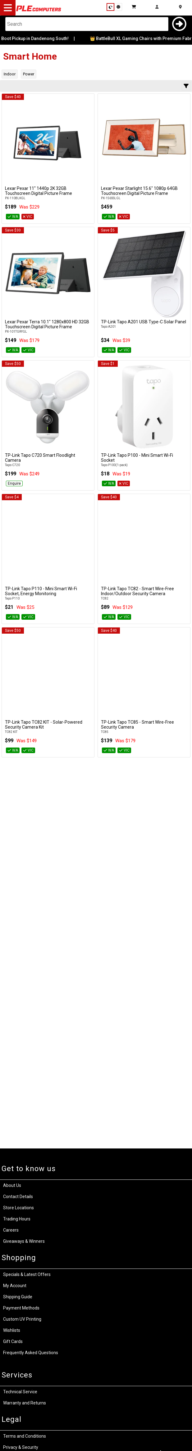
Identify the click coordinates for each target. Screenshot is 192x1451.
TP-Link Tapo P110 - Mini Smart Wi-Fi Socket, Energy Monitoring (41, 591)
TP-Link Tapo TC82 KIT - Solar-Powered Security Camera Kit (43, 725)
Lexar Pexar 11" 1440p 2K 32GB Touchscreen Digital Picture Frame (38, 191)
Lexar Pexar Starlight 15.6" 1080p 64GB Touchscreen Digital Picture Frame (139, 191)
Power (28, 74)
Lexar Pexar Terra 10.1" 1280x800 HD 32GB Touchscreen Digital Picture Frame (47, 324)
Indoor (10, 74)
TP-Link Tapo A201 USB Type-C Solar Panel (143, 321)
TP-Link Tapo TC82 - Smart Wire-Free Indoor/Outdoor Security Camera (137, 591)
